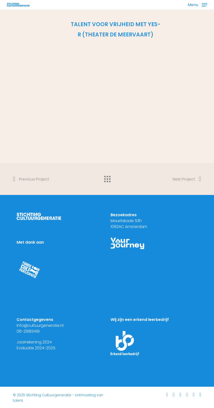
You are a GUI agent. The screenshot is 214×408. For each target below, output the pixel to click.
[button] (197, 4)
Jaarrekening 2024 (34, 342)
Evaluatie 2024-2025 (36, 348)
